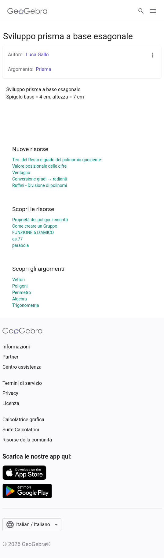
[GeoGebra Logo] (27, 11)
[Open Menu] (153, 11)
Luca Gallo (37, 55)
